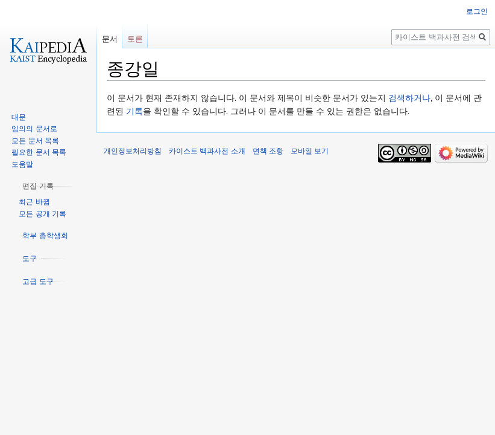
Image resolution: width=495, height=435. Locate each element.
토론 (135, 39)
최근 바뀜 (34, 202)
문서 (110, 39)
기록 (134, 111)
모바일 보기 (310, 151)
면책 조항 (268, 151)
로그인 (477, 11)
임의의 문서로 (34, 128)
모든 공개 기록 (42, 214)
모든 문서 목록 (35, 141)
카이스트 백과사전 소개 (207, 151)
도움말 (22, 164)
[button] (37, 186)
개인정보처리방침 (133, 151)
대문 (18, 117)
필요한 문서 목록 (38, 152)
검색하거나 (409, 98)
